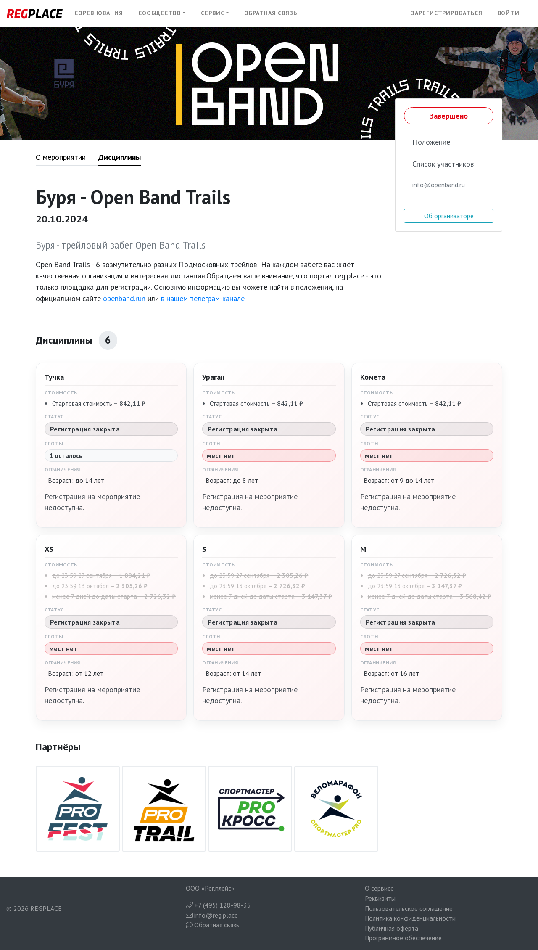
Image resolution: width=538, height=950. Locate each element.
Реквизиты (380, 898)
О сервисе (379, 888)
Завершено (449, 116)
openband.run (124, 298)
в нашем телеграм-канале (203, 298)
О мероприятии (61, 157)
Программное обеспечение (403, 938)
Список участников (443, 164)
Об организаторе (449, 216)
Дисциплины (119, 157)
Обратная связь (270, 13)
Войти (509, 13)
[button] (162, 13)
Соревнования (98, 13)
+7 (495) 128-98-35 (218, 905)
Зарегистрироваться (446, 13)
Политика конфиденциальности (410, 918)
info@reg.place (212, 915)
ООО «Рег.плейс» (210, 888)
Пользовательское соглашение (409, 908)
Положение (431, 142)
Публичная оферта (391, 928)
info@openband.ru (438, 184)
